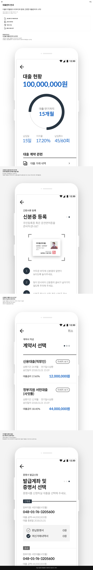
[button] (2, 2)
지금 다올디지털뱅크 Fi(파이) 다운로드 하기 (46, 568)
